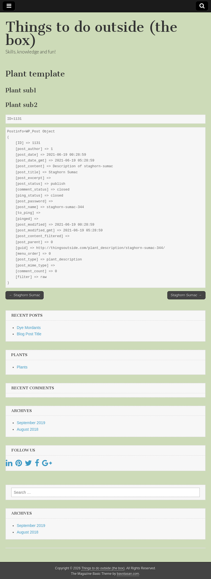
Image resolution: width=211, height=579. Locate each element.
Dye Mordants (29, 327)
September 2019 (31, 423)
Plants (22, 367)
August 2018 (27, 429)
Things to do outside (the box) (91, 34)
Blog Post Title (29, 334)
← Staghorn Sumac (24, 295)
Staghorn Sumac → (186, 295)
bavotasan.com (128, 574)
